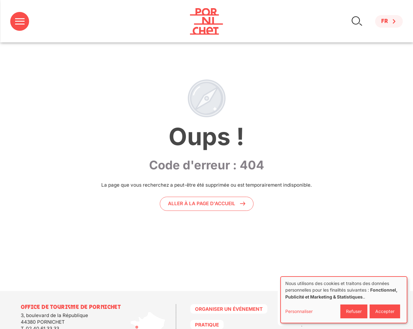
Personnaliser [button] (299, 311)
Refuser (354, 311)
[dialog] (344, 300)
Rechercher (357, 21)
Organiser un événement (229, 309)
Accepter (384, 311)
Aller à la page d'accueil (201, 203)
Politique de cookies (310, 323)
